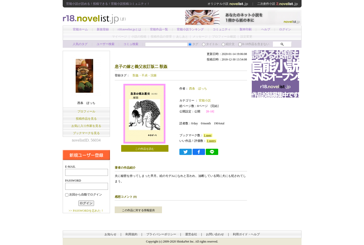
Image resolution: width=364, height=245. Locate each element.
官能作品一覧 (159, 29)
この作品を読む (144, 148)
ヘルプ (265, 29)
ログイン (285, 29)
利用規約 (131, 234)
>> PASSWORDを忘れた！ (86, 210)
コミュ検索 (130, 44)
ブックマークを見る (86, 133)
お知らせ (110, 234)
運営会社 (191, 234)
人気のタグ (80, 44)
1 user (208, 135)
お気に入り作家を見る (86, 126)
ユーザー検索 (105, 44)
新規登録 (103, 29)
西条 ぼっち (198, 88)
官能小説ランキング (190, 29)
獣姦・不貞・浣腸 (144, 75)
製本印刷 (246, 29)
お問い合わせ (215, 234)
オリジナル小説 (228, 3)
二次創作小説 (277, 3)
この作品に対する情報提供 (138, 210)
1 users (211, 141)
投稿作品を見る (86, 118)
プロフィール (86, 111)
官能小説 (204, 100)
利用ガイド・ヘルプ (246, 234)
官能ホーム (80, 29)
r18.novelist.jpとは (129, 29)
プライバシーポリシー (161, 234)
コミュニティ (222, 29)
